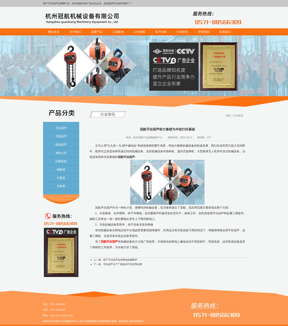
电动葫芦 (61, 144)
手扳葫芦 (61, 136)
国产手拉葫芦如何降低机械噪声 (120, 259)
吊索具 (61, 177)
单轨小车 (61, 152)
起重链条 (61, 161)
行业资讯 (238, 115)
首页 (228, 115)
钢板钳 (61, 169)
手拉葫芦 (61, 128)
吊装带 (61, 186)
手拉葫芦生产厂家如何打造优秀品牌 (122, 264)
